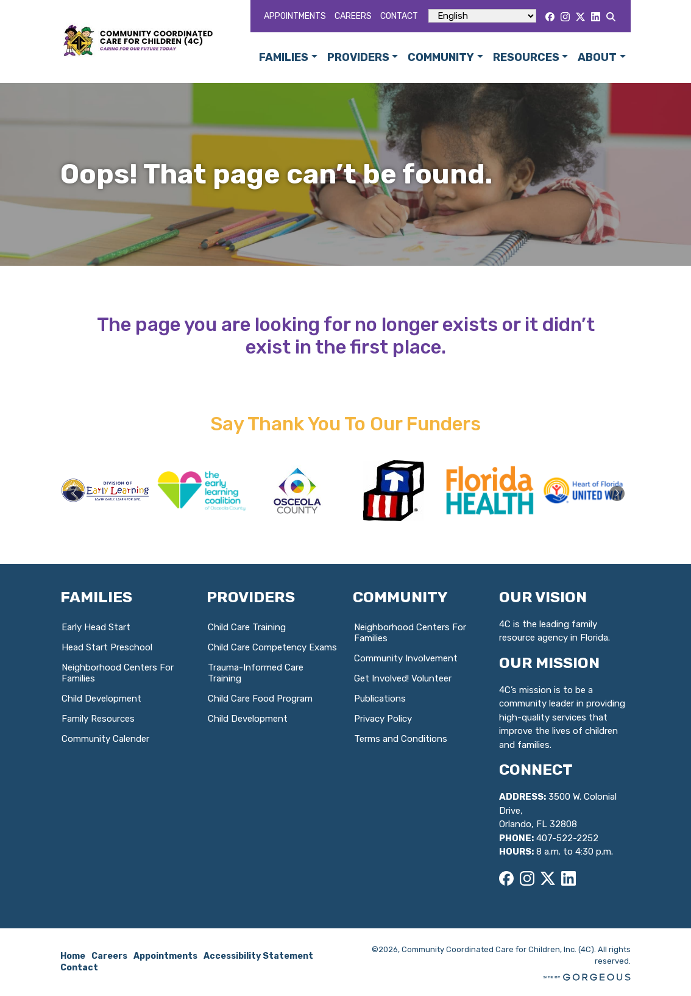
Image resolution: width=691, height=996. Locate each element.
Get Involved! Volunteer (403, 678)
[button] (617, 493)
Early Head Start (96, 627)
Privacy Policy (383, 718)
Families (283, 57)
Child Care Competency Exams (272, 647)
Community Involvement (406, 658)
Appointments (295, 16)
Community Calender (105, 738)
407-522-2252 (567, 838)
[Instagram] (565, 16)
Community (441, 57)
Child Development (101, 698)
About (597, 57)
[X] (580, 16)
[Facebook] (550, 16)
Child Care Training (247, 627)
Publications (380, 698)
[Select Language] (482, 16)
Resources (526, 57)
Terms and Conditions (400, 738)
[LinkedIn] (595, 16)
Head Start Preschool (107, 647)
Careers (353, 16)
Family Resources (98, 718)
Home (72, 956)
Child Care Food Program (260, 698)
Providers (358, 57)
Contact (399, 16)
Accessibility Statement (258, 956)
